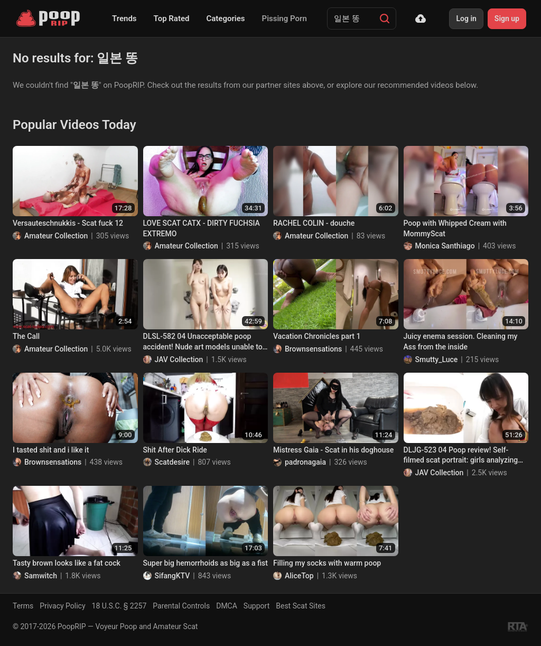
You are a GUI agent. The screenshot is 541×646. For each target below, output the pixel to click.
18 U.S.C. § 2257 (119, 606)
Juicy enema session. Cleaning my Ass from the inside (461, 341)
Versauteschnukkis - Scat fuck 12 (68, 223)
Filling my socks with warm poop (327, 563)
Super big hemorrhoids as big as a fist (205, 563)
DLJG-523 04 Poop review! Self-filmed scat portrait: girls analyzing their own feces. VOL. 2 (461, 456)
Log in (466, 18)
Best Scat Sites (300, 606)
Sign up (507, 18)
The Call (26, 336)
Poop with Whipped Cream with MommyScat (455, 228)
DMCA (226, 606)
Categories (225, 18)
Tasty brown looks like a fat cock (66, 563)
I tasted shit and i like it (51, 450)
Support (256, 606)
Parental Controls (181, 606)
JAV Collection (179, 359)
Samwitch (40, 575)
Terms (23, 606)
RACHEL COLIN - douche (314, 223)
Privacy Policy (62, 606)
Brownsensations (313, 349)
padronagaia (305, 462)
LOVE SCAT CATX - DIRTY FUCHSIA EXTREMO (201, 228)
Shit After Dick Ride (175, 450)
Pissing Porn (284, 18)
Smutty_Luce (436, 359)
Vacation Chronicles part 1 (316, 336)
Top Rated (172, 18)
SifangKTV (172, 575)
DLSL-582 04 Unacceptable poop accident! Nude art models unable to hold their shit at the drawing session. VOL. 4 (205, 342)
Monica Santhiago (445, 246)
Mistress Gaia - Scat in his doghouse (333, 450)
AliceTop (299, 575)
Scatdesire (172, 462)
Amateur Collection (56, 236)
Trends (124, 18)
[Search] (384, 18)
